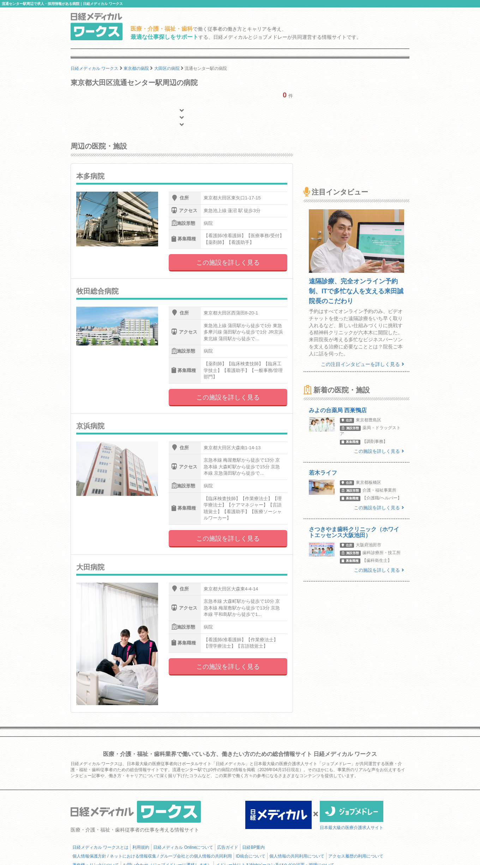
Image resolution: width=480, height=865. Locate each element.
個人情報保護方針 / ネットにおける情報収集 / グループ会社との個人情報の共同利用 (152, 856)
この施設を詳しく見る (228, 262)
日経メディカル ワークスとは (100, 847)
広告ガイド (227, 847)
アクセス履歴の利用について (355, 856)
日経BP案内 (253, 847)
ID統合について (250, 856)
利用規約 (140, 847)
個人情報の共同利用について (296, 856)
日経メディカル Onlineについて (183, 847)
